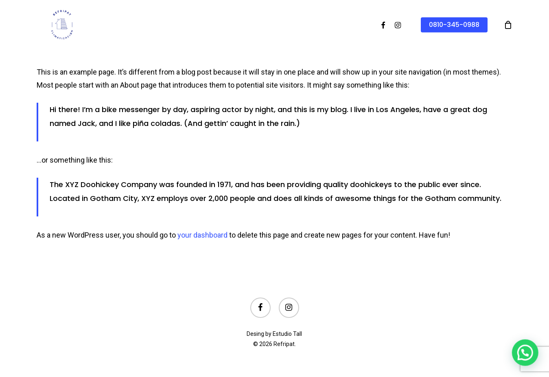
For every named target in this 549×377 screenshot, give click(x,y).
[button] (526, 357)
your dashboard (202, 235)
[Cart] (507, 24)
